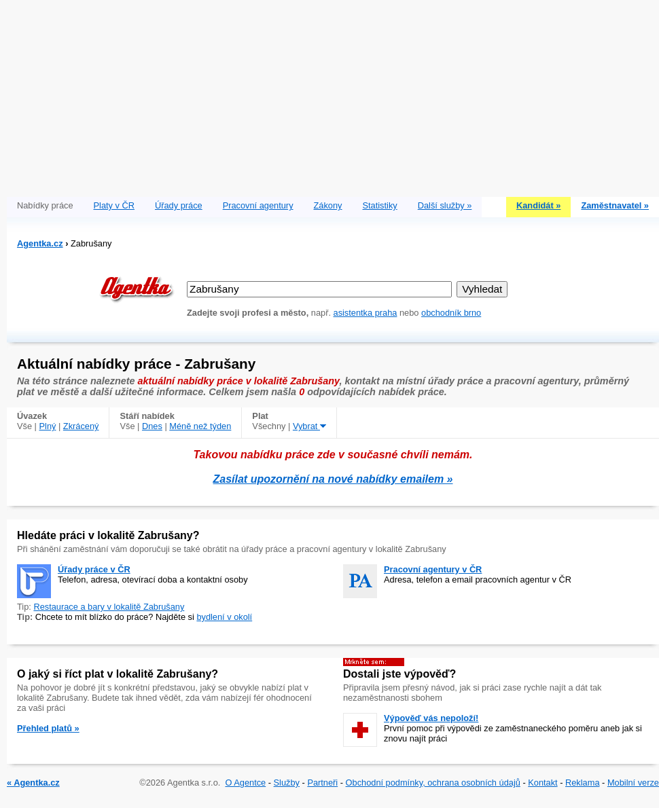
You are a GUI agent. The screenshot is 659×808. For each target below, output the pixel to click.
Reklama (582, 782)
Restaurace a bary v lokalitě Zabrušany (108, 607)
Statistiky (380, 205)
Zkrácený (81, 426)
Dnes (152, 426)
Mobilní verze (633, 782)
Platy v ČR (114, 205)
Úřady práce (178, 205)
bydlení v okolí (224, 617)
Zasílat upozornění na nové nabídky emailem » (333, 479)
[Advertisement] (333, 95)
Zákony (328, 205)
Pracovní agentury (258, 205)
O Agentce (245, 782)
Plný (47, 426)
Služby (287, 782)
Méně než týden (200, 426)
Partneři (322, 782)
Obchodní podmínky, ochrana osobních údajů (433, 782)
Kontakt (542, 782)
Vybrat (309, 426)
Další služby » (445, 205)
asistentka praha (365, 313)
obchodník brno (451, 313)
